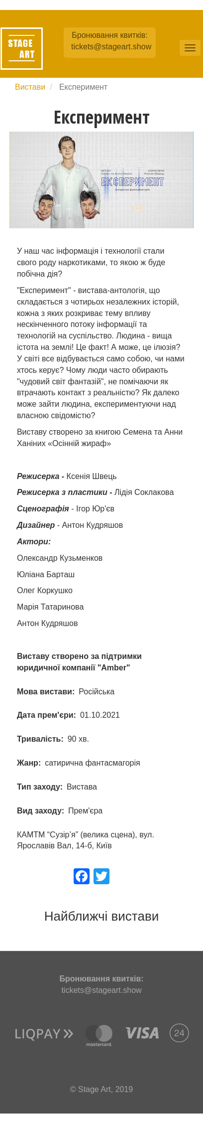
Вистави (30, 87)
